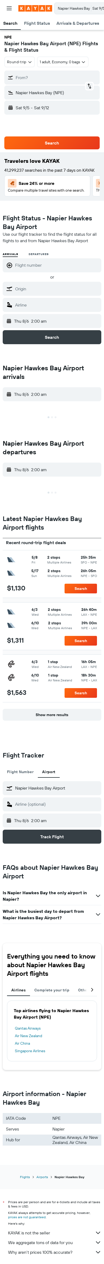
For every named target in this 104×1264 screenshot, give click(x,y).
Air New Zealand (28, 1035)
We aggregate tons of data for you (54, 1242)
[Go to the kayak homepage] (35, 8)
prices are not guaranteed (27, 1217)
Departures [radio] (38, 254)
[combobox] (19, 62)
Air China (22, 1043)
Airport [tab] (48, 771)
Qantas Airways (28, 1028)
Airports (42, 1177)
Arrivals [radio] (10, 254)
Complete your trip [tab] (51, 990)
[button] (9, 8)
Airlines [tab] (18, 990)
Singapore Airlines (30, 1050)
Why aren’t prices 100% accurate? (54, 1252)
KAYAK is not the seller (54, 1233)
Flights (25, 1177)
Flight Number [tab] (20, 771)
